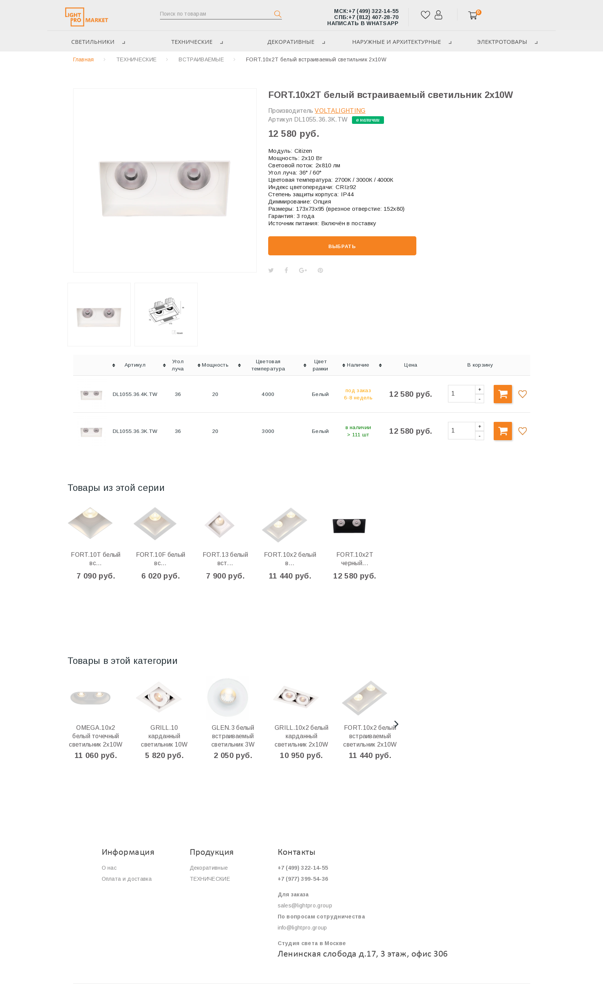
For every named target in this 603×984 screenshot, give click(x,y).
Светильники (96, 41)
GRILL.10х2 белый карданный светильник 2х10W (301, 736)
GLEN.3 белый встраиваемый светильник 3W (232, 736)
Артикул (280, 119)
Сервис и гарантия (126, 890)
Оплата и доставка (127, 879)
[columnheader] (91, 365)
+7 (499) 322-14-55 (366, 11)
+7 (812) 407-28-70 (366, 17)
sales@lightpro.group (305, 905)
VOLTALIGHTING (340, 110)
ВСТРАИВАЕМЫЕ (201, 59)
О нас (109, 868)
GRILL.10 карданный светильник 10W (164, 736)
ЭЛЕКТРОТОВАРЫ (507, 41)
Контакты (114, 912)
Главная (83, 59)
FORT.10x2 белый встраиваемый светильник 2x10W (370, 736)
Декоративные (294, 41)
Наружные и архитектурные (400, 41)
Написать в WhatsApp (362, 23)
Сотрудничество (123, 901)
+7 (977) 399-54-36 (303, 879)
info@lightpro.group (302, 928)
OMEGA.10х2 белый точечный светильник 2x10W (95, 736)
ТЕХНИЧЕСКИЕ (195, 41)
